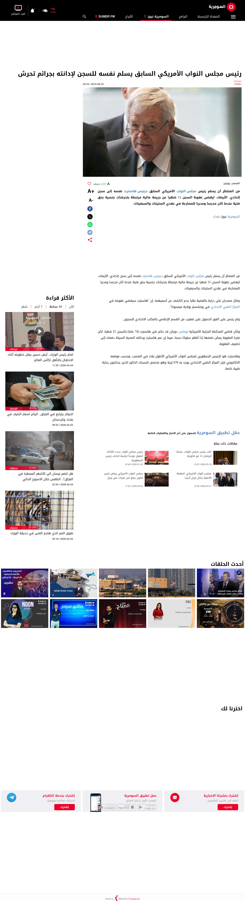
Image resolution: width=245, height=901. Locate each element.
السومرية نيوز (156, 16)
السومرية (234, 217)
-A (91, 200)
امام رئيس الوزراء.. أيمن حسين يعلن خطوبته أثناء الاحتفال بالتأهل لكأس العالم (40, 357)
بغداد (216, 217)
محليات (14, 468)
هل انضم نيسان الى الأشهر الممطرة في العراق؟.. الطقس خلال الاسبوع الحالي (45, 476)
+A (90, 191)
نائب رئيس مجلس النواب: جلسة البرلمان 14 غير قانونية (193, 454)
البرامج (183, 16)
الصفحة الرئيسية (209, 16)
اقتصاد (13, 409)
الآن (71, 306)
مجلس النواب (186, 191)
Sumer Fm (106, 16)
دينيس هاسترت (136, 191)
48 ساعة (55, 306)
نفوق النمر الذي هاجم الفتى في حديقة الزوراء (41, 533)
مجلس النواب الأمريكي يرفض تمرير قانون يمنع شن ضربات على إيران (123, 475)
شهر (24, 306)
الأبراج (129, 16)
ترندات (13, 349)
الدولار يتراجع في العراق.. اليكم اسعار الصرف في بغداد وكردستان (40, 416)
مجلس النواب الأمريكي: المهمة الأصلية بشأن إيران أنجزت (194, 475)
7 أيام (38, 306)
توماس (183, 331)
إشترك (64, 807)
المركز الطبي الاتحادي (225, 307)
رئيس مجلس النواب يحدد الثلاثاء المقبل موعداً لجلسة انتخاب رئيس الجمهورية (124, 456)
